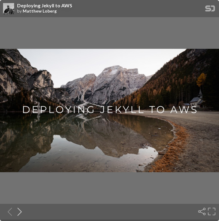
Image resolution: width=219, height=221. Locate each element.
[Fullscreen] (211, 211)
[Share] (201, 211)
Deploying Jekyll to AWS (44, 5)
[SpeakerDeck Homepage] (210, 10)
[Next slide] (18, 211)
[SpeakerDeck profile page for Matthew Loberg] (8, 9)
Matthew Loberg (40, 11)
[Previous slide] (8, 211)
